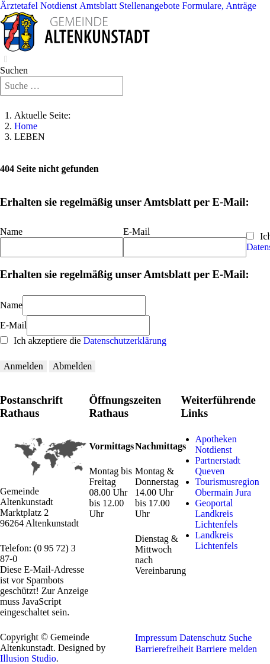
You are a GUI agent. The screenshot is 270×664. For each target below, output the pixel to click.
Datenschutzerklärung (124, 341)
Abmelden (72, 366)
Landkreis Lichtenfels (216, 540)
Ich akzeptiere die (83, 341)
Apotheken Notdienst (216, 444)
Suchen (14, 70)
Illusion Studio (28, 658)
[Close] (6, 59)
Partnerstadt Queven (217, 465)
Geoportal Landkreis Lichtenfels (216, 513)
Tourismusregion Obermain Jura (227, 487)
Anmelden (23, 366)
